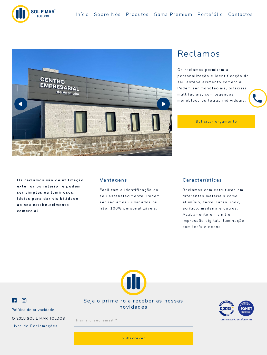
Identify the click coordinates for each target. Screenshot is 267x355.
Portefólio (210, 14)
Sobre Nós (107, 14)
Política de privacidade (33, 309)
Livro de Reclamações (35, 325)
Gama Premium (173, 14)
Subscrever (133, 338)
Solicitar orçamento (216, 121)
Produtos (137, 14)
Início (82, 14)
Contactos (240, 14)
